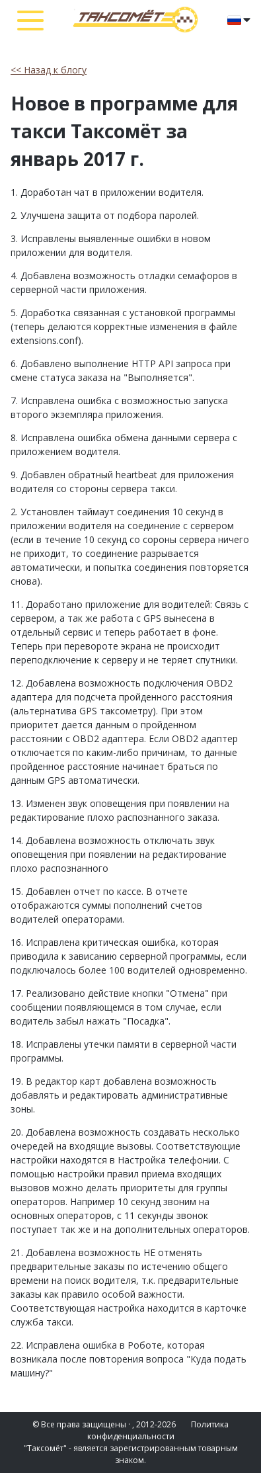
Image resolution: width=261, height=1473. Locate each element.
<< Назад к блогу (49, 69)
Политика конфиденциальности (158, 1430)
